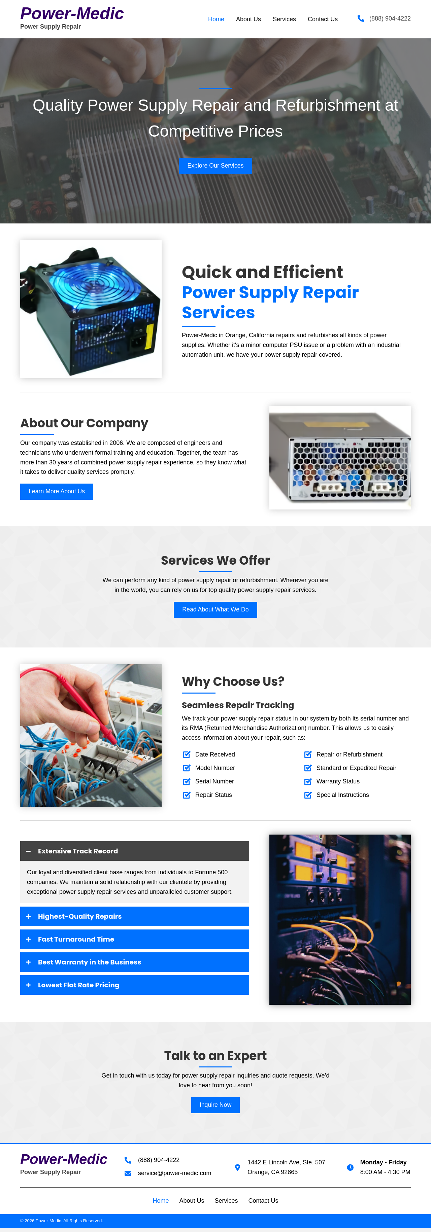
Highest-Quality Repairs (90, 918)
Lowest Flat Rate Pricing (89, 989)
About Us (191, 1205)
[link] (216, 19)
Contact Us (263, 1205)
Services (226, 1205)
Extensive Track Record (88, 852)
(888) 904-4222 (390, 18)
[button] (215, 165)
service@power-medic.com (174, 1177)
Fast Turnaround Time (85, 942)
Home (161, 1205)
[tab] (134, 852)
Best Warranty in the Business (102, 965)
